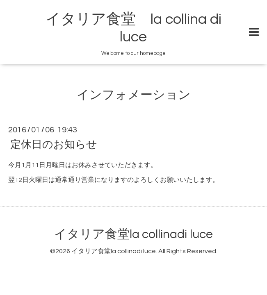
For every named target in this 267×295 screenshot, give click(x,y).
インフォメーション (134, 94)
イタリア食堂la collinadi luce (133, 234)
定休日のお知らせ (53, 144)
